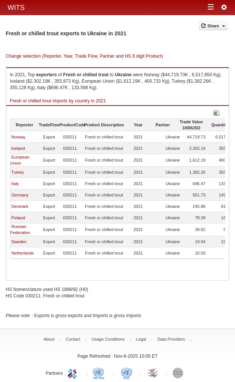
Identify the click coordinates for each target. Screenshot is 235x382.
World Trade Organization (153, 372)
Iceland (18, 148)
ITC (73, 372)
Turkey (17, 172)
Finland (18, 217)
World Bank (179, 372)
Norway (18, 137)
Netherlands (22, 253)
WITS (16, 7)
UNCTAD (100, 372)
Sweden (19, 241)
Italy (15, 183)
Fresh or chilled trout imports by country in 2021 (58, 101)
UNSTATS (126, 372)
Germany (19, 195)
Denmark (19, 206)
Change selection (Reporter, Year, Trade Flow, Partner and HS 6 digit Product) (84, 56)
